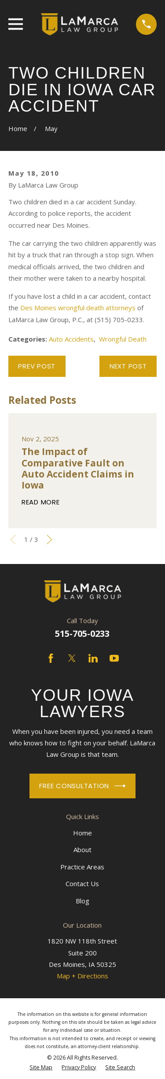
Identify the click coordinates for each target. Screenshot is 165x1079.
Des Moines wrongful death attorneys (78, 307)
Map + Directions (82, 975)
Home (82, 832)
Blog (82, 900)
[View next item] (49, 539)
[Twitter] (72, 658)
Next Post (128, 366)
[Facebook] (50, 658)
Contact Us (82, 883)
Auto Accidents (71, 339)
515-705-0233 (82, 633)
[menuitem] (40, 1067)
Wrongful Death (123, 339)
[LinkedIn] (93, 658)
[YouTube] (114, 658)
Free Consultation (82, 786)
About (82, 849)
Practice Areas (82, 866)
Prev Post (36, 366)
